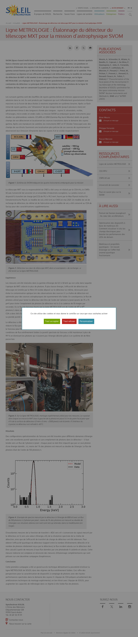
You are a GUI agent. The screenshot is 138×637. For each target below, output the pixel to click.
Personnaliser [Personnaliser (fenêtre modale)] (86, 321)
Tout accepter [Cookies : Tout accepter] (52, 321)
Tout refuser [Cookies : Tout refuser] (69, 321)
